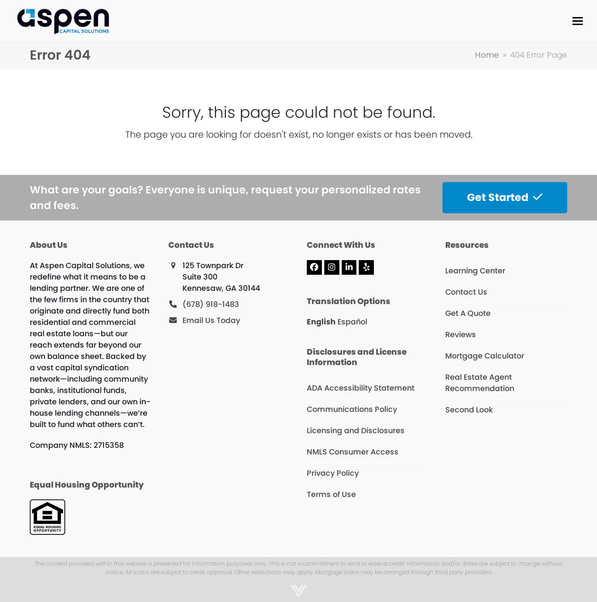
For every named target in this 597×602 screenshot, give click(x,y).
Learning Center (475, 270)
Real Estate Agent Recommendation (479, 383)
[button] (577, 21)
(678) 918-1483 (210, 304)
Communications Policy (352, 409)
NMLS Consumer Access (352, 451)
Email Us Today (211, 320)
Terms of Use (331, 494)
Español (352, 321)
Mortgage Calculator (484, 355)
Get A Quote (468, 313)
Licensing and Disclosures (356, 430)
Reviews (460, 334)
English (321, 321)
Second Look (469, 409)
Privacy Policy (333, 473)
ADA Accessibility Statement (361, 388)
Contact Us (466, 292)
